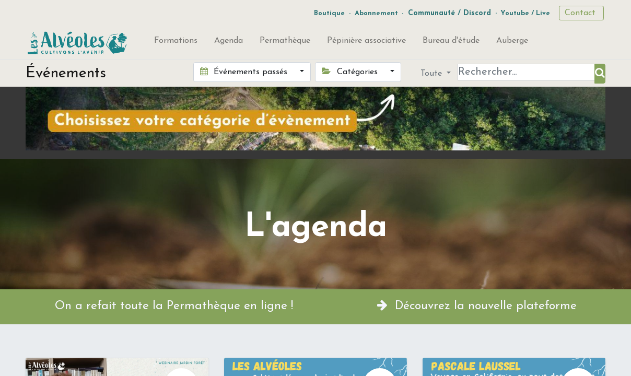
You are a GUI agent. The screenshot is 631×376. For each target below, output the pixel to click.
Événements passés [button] (245, 71)
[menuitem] (175, 43)
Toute (432, 73)
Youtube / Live (525, 13)
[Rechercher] (599, 74)
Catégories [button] (351, 71)
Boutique (329, 13)
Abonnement (376, 13)
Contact (581, 13)
